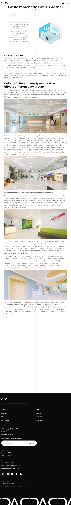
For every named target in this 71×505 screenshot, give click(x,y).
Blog (2, 417)
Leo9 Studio (17, 489)
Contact (39, 420)
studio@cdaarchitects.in (10, 463)
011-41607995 (6, 453)
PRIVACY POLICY (5, 481)
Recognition (5, 420)
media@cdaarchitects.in (10, 468)
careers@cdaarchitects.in (10, 466)
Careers (39, 417)
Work (3, 409)
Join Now (32, 443)
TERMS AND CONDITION (7, 483)
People (38, 413)
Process (4, 413)
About (38, 409)
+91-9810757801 (7, 455)
